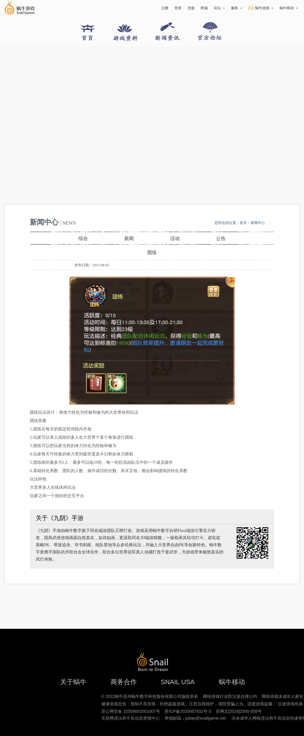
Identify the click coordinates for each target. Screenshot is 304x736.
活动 (175, 238)
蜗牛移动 (289, 8)
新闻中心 (258, 223)
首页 (243, 223)
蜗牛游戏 (19, 8)
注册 (164, 8)
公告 (221, 238)
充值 (191, 8)
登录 (178, 8)
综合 (83, 238)
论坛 (219, 8)
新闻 (129, 238)
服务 (236, 8)
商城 (204, 8)
